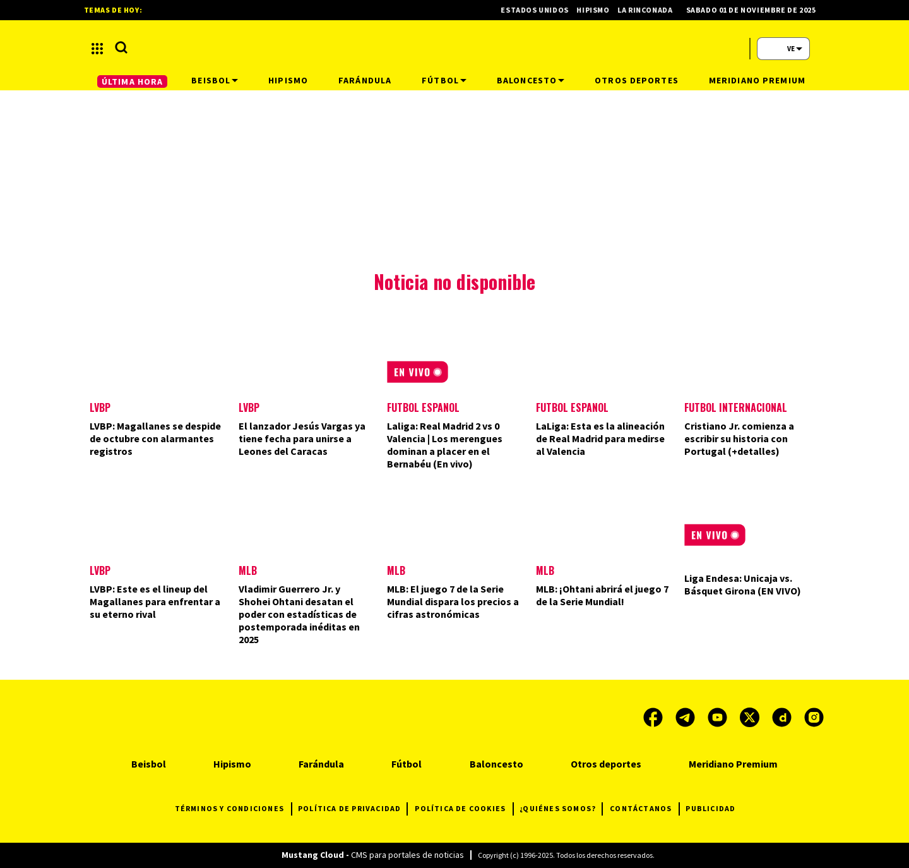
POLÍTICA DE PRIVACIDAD (352, 809)
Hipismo (599, 10)
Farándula (321, 763)
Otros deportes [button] (637, 80)
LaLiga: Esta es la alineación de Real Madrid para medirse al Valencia (600, 438)
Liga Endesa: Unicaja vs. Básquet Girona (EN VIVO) (742, 584)
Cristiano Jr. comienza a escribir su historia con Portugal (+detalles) (739, 438)
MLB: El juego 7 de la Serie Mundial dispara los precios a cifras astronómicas (453, 601)
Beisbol (148, 763)
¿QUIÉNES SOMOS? (561, 809)
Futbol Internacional (735, 407)
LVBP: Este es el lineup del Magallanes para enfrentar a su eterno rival (155, 601)
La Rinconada (651, 10)
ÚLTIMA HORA (132, 81)
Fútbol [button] (444, 80)
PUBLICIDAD (710, 808)
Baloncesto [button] (530, 80)
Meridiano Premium (733, 763)
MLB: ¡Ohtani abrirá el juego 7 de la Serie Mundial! (602, 595)
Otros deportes (606, 763)
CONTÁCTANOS (644, 809)
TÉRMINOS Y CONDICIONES (233, 809)
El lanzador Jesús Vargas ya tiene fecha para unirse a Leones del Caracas (302, 438)
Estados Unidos (541, 10)
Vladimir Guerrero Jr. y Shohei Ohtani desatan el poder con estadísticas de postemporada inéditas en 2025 (299, 614)
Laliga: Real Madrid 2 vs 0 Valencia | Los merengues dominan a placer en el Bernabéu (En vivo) (444, 444)
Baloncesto (496, 763)
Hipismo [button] (288, 80)
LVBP (100, 407)
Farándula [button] (364, 80)
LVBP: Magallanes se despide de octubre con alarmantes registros (155, 438)
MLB (248, 570)
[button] (97, 48)
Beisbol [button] (214, 80)
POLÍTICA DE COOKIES (464, 809)
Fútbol (406, 763)
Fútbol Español (423, 407)
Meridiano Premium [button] (757, 80)
